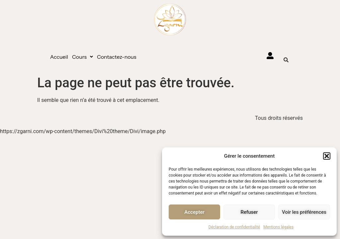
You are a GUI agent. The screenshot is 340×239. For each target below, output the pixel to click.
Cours (82, 56)
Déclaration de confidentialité (234, 227)
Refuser (249, 212)
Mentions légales (278, 227)
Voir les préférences (304, 212)
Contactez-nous (116, 56)
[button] (326, 156)
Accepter (194, 212)
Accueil (59, 56)
